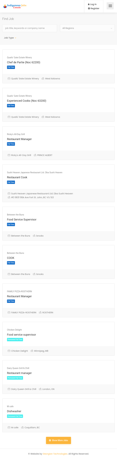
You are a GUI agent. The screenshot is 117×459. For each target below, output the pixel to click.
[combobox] (87, 28)
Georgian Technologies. (55, 453)
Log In (92, 4)
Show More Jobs (58, 440)
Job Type (9, 37)
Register (93, 8)
